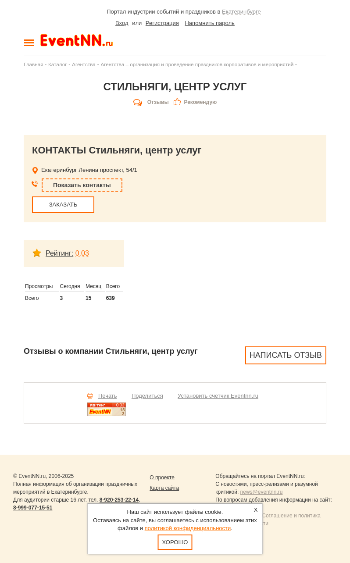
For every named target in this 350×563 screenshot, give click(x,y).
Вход (121, 23)
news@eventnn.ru (261, 492)
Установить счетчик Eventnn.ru (218, 395)
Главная (33, 64)
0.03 (82, 253)
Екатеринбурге (241, 11)
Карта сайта (164, 488)
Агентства (84, 64)
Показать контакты (82, 185)
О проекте (162, 477)
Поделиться (147, 395)
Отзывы (158, 102)
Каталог (57, 64)
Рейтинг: (59, 253)
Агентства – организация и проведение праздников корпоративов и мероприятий (196, 64)
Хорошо (175, 542)
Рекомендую (200, 102)
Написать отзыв (286, 355)
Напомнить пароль (209, 23)
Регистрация (162, 23)
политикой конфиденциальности (188, 528)
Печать (107, 395)
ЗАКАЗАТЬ (63, 204)
